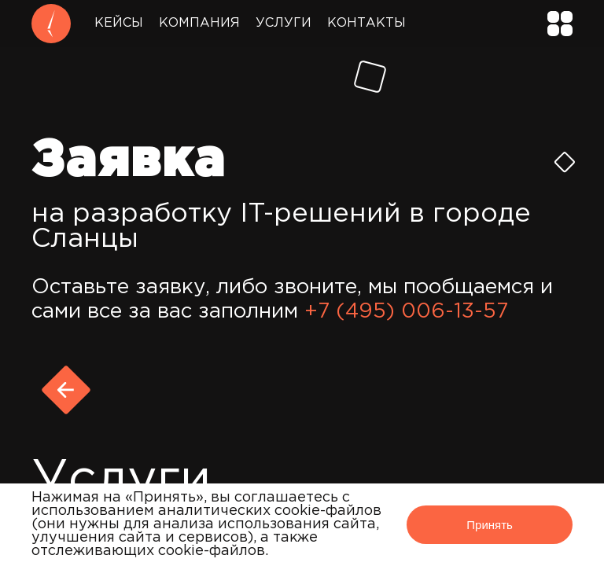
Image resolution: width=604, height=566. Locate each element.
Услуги (283, 23)
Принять (489, 524)
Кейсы (118, 23)
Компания (199, 23)
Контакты (366, 23)
